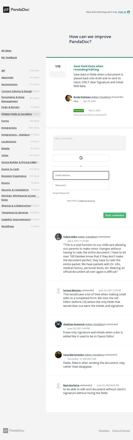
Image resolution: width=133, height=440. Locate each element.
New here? (81, 200)
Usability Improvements (15, 219)
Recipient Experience (13, 176)
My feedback (9, 57)
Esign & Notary (10, 107)
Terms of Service (121, 430)
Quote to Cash (10, 169)
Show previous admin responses (90, 114)
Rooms (5, 183)
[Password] (81, 185)
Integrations (9, 127)
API (3, 70)
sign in (122, 11)
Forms (5, 120)
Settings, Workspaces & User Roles (18, 197)
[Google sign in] (81, 157)
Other (4, 155)
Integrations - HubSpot (15, 134)
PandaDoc (104, 430)
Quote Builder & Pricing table (19, 162)
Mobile (5, 148)
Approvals (7, 77)
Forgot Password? (61, 193)
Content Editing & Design (16, 91)
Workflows (7, 226)
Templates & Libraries (14, 212)
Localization (8, 141)
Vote (59, 74)
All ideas (6, 50)
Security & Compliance (15, 189)
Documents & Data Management (12, 99)
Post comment (114, 215)
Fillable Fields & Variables (16, 114)
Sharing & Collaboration (16, 205)
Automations (9, 84)
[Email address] (81, 175)
